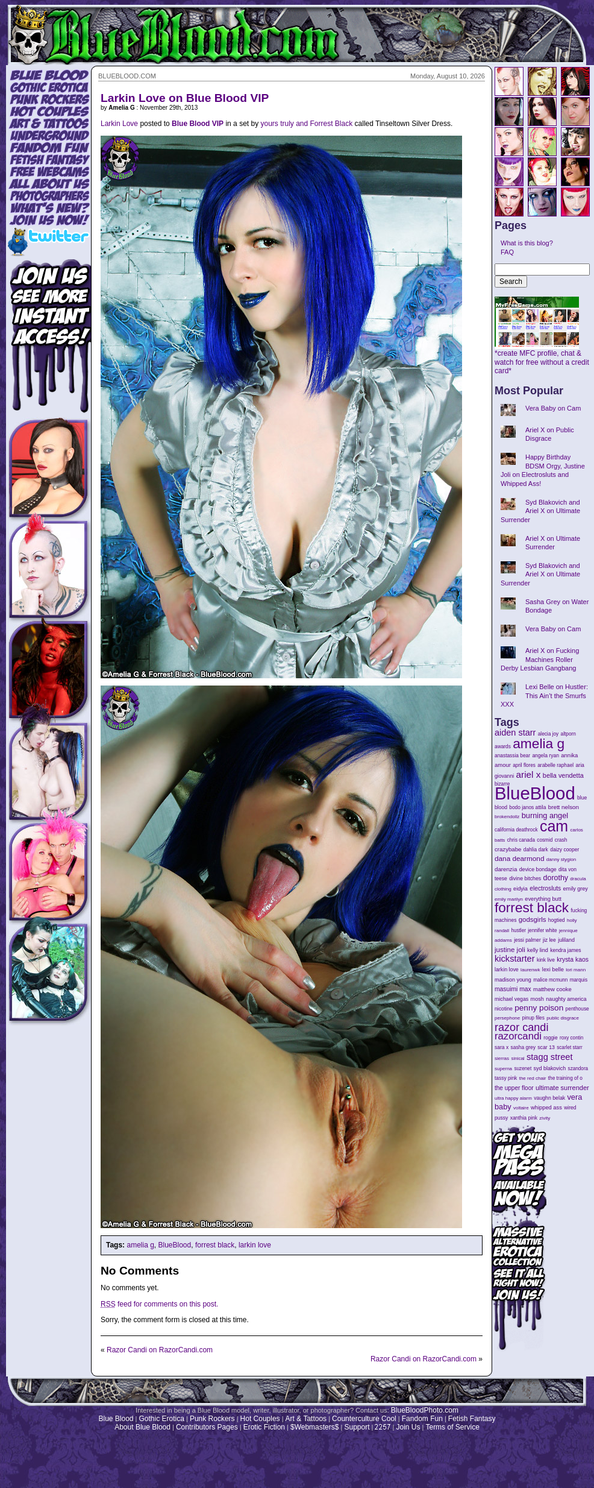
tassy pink (506, 1078)
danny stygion (561, 859)
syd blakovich (550, 1068)
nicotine (504, 1009)
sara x (501, 1047)
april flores (524, 765)
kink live (546, 960)
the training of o (565, 1078)
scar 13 (546, 1047)
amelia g (140, 1245)
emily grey (575, 889)
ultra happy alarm (513, 1098)
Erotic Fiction (264, 1427)
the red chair (532, 1078)
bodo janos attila (527, 807)
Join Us (408, 1427)
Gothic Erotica (161, 1418)
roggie (550, 1038)
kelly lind (537, 950)
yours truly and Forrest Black (306, 123)
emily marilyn (509, 899)
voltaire (521, 1108)
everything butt (543, 899)
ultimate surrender (562, 1087)
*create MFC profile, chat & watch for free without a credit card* (542, 358)
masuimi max (513, 989)
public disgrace (562, 1018)
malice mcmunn (550, 980)
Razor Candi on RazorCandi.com (160, 1350)
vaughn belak (549, 1098)
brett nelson (563, 807)
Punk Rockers (212, 1418)
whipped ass (546, 1108)
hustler (518, 930)
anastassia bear (512, 755)
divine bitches (525, 878)
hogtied (556, 920)
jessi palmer (527, 940)
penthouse (577, 1009)
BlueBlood (175, 1245)
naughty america (566, 999)
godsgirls (532, 919)
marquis (578, 980)
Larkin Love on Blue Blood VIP (185, 98)
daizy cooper (564, 849)
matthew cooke (552, 989)
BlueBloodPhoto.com (424, 1410)
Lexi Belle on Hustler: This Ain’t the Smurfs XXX (544, 695)
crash (561, 840)
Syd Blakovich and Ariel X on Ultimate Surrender (540, 511)
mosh (537, 999)
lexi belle (553, 969)
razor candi (521, 1027)
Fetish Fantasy (472, 1418)
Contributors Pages (207, 1427)
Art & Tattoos (306, 1418)
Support (356, 1427)
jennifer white (542, 930)
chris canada (521, 840)
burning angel (545, 815)
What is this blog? (527, 243)
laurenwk (530, 970)
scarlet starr (570, 1047)
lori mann (576, 970)
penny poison (538, 1007)
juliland (566, 940)
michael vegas (511, 999)
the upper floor (514, 1088)
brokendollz (507, 816)
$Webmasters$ (314, 1427)
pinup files (533, 1018)
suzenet (522, 1068)
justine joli (510, 949)
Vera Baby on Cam (553, 408)
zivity (544, 1118)
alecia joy (548, 734)
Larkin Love (119, 123)
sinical (517, 1058)
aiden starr (515, 732)
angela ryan (545, 755)
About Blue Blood (142, 1427)
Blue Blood (115, 1418)
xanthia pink (523, 1118)
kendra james (565, 950)
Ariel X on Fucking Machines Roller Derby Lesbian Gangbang (540, 659)
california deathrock (516, 830)
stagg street (550, 1057)
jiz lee (549, 940)
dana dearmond (519, 858)
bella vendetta (563, 775)
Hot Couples (260, 1418)
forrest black (214, 1245)
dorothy (555, 878)
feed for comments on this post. (159, 1304)
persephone (507, 1018)
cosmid (544, 840)
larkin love (255, 1245)
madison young (513, 980)
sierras (502, 1058)
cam (554, 826)
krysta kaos (573, 959)
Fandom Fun (422, 1418)
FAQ (507, 252)
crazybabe (508, 849)
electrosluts (545, 888)
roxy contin (571, 1038)
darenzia (506, 869)
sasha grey (523, 1047)
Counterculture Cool (364, 1418)
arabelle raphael (555, 765)
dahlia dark (536, 849)
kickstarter (515, 958)
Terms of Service (452, 1427)
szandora (578, 1068)
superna (503, 1068)
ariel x (528, 774)
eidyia (520, 889)
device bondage (538, 869)
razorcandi (518, 1036)
